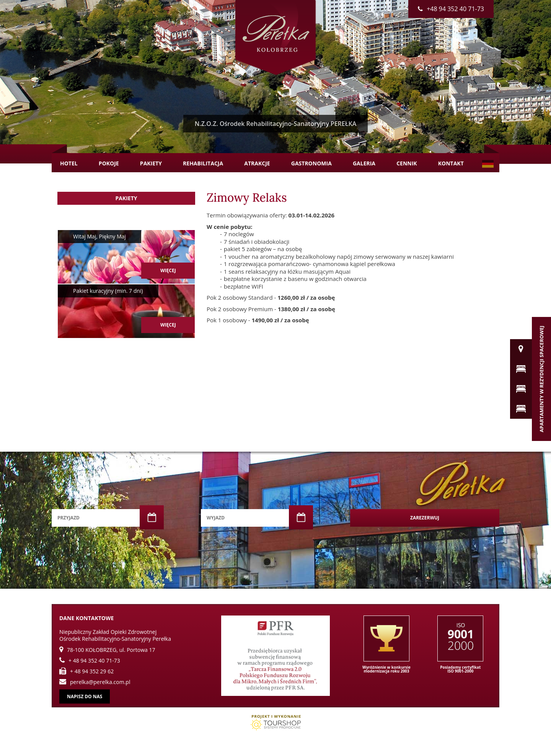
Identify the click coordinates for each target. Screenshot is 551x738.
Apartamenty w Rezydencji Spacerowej (541, 379)
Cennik (406, 163)
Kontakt (451, 163)
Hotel (69, 163)
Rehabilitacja (203, 163)
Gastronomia (311, 163)
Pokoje (109, 163)
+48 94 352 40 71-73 (451, 9)
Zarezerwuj (424, 517)
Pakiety (151, 163)
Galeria (364, 163)
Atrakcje (257, 163)
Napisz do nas (84, 696)
